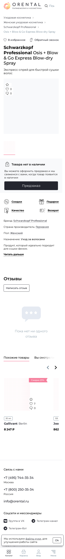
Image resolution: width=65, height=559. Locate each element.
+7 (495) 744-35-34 (19, 478)
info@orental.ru (16, 501)
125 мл (58, 418)
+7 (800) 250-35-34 (19, 490)
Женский (16, 233)
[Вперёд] (56, 367)
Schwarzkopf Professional (30, 220)
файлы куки (33, 538)
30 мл (8, 418)
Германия (42, 227)
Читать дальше (14, 254)
